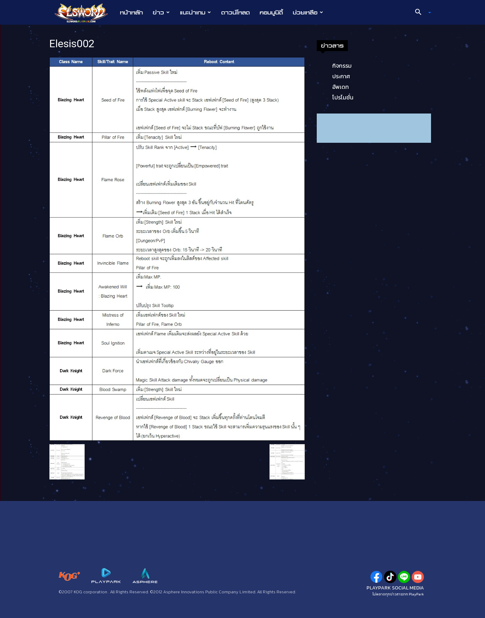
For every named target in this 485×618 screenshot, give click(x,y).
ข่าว (161, 12)
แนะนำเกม (195, 12)
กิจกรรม (342, 65)
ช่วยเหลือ (308, 12)
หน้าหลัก (131, 12)
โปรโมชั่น (342, 97)
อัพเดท (340, 86)
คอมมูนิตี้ (271, 12)
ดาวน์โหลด (235, 12)
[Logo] (84, 12)
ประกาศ (341, 76)
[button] (420, 13)
